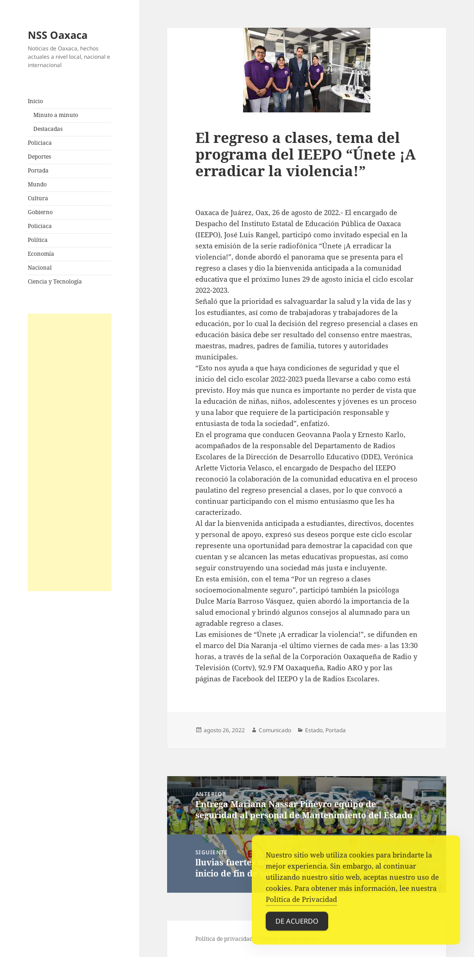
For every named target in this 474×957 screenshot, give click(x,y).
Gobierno (40, 212)
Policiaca (40, 143)
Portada (38, 170)
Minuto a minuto (55, 115)
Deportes (39, 157)
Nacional (40, 268)
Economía (41, 254)
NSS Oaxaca (57, 35)
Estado (314, 730)
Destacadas (47, 129)
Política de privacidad (224, 939)
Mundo (37, 184)
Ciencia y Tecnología (55, 281)
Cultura (38, 198)
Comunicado (275, 730)
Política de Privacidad (301, 909)
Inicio (35, 101)
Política (38, 240)
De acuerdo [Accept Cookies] (296, 931)
